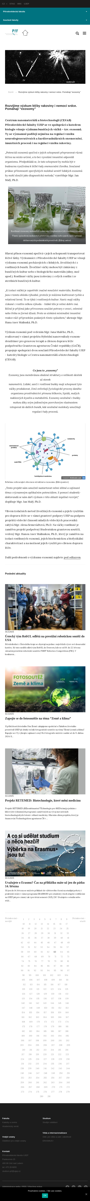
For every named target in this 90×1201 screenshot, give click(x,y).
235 (52, 1063)
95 (55, 970)
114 (38, 984)
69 (42, 956)
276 (45, 1092)
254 (37, 1077)
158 (52, 1012)
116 (52, 984)
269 (45, 1087)
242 (52, 1068)
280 (41, 1096)
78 (49, 961)
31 (55, 933)
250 (61, 1073)
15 (54, 924)
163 (37, 1017)
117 (59, 984)
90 (22, 970)
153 (67, 1008)
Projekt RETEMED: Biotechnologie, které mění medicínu (43, 800)
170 (38, 1021)
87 (55, 966)
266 (22, 1087)
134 (30, 998)
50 (22, 947)
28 (35, 933)
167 (67, 1017)
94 (48, 970)
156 (37, 1012)
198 (37, 1040)
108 (45, 980)
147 (23, 1008)
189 (23, 1036)
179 (52, 1026)
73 (68, 956)
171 (45, 1021)
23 (54, 928)
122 (45, 989)
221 (52, 1054)
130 (52, 994)
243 (60, 1068)
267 (30, 1087)
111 (67, 980)
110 (60, 980)
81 (68, 961)
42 (22, 942)
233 (37, 1063)
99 (30, 975)
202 (67, 1040)
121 (38, 989)
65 (68, 952)
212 (37, 1050)
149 (38, 1008)
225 (30, 1059)
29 (42, 933)
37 (42, 938)
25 (67, 928)
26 (22, 933)
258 (67, 1077)
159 (59, 1012)
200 (52, 1040)
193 (52, 1036)
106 (31, 980)
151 (53, 1008)
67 (29, 956)
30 (49, 933)
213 (45, 1050)
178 (45, 1026)
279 (68, 1092)
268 (38, 1087)
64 (61, 952)
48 (62, 942)
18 (23, 928)
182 (23, 1031)
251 (68, 1073)
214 (52, 1050)
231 (22, 1063)
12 (36, 924)
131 (60, 994)
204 (29, 1045)
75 (29, 961)
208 (60, 1045)
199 (44, 1040)
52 (35, 947)
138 (59, 998)
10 (24, 924)
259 (22, 1082)
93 (41, 970)
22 (48, 928)
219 (37, 1054)
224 (22, 1059)
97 (68, 970)
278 (60, 1092)
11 (30, 924)
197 (30, 1040)
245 (22, 1073)
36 (35, 938)
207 (53, 1045)
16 (60, 924)
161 (23, 1017)
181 (67, 1026)
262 (45, 1082)
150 (45, 1008)
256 (52, 1077)
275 (37, 1092)
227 (45, 1059)
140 (23, 1003)
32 (61, 933)
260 (30, 1082)
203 (22, 1045)
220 (45, 1054)
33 (68, 933)
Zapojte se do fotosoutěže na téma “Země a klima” (38, 718)
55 (55, 947)
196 (22, 1040)
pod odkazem (72, 557)
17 (67, 924)
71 (55, 956)
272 (68, 1087)
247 (37, 1073)
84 (35, 966)
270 (53, 1087)
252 (22, 1077)
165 (52, 1017)
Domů (10, 92)
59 (28, 952)
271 (60, 1087)
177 (38, 1026)
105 (23, 980)
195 (67, 1036)
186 (52, 1031)
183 (30, 1031)
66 (22, 956)
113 (31, 984)
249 (53, 1073)
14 (48, 924)
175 (23, 1026)
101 (44, 975)
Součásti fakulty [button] (45, 20)
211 (30, 1050)
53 (42, 947)
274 (30, 1092)
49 (68, 942)
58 (22, 952)
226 (37, 1059)
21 (42, 928)
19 (29, 928)
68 (35, 956)
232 (29, 1063)
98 (23, 975)
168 (23, 1021)
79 (55, 961)
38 (48, 938)
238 (22, 1068)
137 (52, 998)
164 (45, 1017)
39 (55, 938)
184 (37, 1031)
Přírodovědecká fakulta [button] (45, 11)
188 (66, 1031)
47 (55, 942)
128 (38, 994)
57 (68, 947)
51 (29, 947)
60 (35, 952)
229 (60, 1059)
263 (52, 1082)
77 (42, 961)
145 (59, 1003)
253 (30, 1077)
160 (67, 1012)
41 (68, 938)
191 (37, 1036)
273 (22, 1092)
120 (30, 989)
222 (59, 1054)
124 (59, 989)
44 (35, 942)
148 (30, 1008)
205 (37, 1045)
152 (59, 1008)
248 (45, 1073)
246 (30, 1073)
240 (37, 1068)
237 (67, 1063)
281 (49, 1096)
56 (61, 947)
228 (52, 1059)
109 (53, 980)
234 (45, 1063)
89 (68, 966)
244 (68, 1068)
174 (67, 1021)
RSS (24, 1186)
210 (23, 1050)
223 (67, 1054)
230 (68, 1059)
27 (29, 933)
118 (66, 984)
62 (48, 952)
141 (30, 1003)
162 (30, 1017)
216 (66, 1050)
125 (66, 989)
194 (59, 1036)
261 (37, 1082)
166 (59, 1017)
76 (35, 961)
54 (48, 947)
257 (60, 1077)
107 (38, 980)
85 (42, 966)
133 (23, 998)
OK (45, 1195)
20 (35, 928)
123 (52, 989)
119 (23, 989)
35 (29, 938)
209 (68, 1045)
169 (31, 1021)
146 (67, 1003)
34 (22, 938)
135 (37, 998)
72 (62, 956)
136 (45, 998)
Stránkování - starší (78, 920)
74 (22, 961)
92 (35, 970)
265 (68, 1082)
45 (42, 942)
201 (60, 1040)
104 (66, 975)
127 (30, 994)
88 (61, 966)
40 (61, 938)
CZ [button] (4, 4)
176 (30, 1026)
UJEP (26, 4)
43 (28, 942)
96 (61, 970)
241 (45, 1068)
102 (51, 975)
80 (62, 961)
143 (44, 1003)
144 (52, 1003)
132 (66, 994)
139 (67, 998)
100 (37, 975)
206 (45, 1045)
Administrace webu (11, 1186)
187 (59, 1031)
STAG (12, 4)
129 (45, 994)
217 (22, 1054)
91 (29, 970)
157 (45, 1012)
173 (59, 1021)
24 (61, 928)
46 (48, 942)
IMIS (19, 4)
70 (49, 956)
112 (24, 984)
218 (30, 1054)
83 (29, 966)
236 (60, 1063)
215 (59, 1050)
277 (52, 1092)
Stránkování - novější (11, 920)
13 (42, 924)
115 (45, 984)
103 (59, 975)
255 (45, 1077)
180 (59, 1026)
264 (60, 1082)
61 (42, 952)
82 (22, 966)
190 (30, 1036)
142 (37, 1003)
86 (48, 966)
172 (52, 1021)
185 (45, 1031)
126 (23, 994)
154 (23, 1012)
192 (45, 1036)
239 (29, 1068)
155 (30, 1012)
